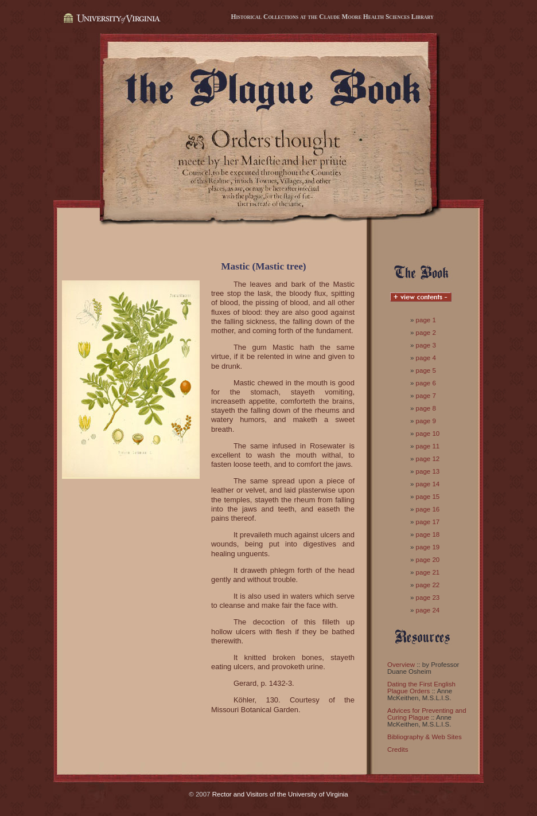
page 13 (428, 471)
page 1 (426, 320)
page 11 (428, 446)
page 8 (426, 408)
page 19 (428, 547)
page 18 (428, 534)
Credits (397, 749)
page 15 (428, 496)
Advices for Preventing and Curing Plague (426, 714)
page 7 (426, 395)
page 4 (426, 357)
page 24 (428, 610)
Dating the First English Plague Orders (421, 687)
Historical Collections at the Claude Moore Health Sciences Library (332, 16)
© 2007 (199, 794)
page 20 (428, 559)
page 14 (428, 484)
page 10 (428, 433)
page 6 (426, 383)
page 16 (428, 509)
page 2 (426, 332)
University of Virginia (110, 19)
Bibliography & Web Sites (424, 736)
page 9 (426, 420)
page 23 (428, 597)
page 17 (428, 521)
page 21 (428, 572)
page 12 (428, 458)
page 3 (426, 345)
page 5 (426, 370)
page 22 (428, 584)
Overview (401, 664)
